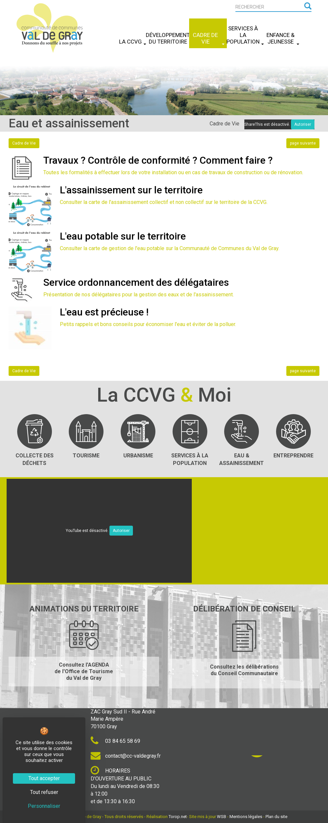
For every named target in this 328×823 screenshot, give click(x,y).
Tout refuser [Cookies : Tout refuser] (44, 792)
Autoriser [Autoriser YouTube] (121, 530)
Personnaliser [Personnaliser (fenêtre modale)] (44, 806)
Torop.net (178, 816)
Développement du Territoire (170, 38)
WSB (221, 816)
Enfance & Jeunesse (283, 38)
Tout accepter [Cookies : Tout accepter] (44, 778)
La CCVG (132, 41)
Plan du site (276, 816)
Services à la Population (245, 35)
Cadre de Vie (208, 38)
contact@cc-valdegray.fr (126, 756)
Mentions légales (245, 816)
